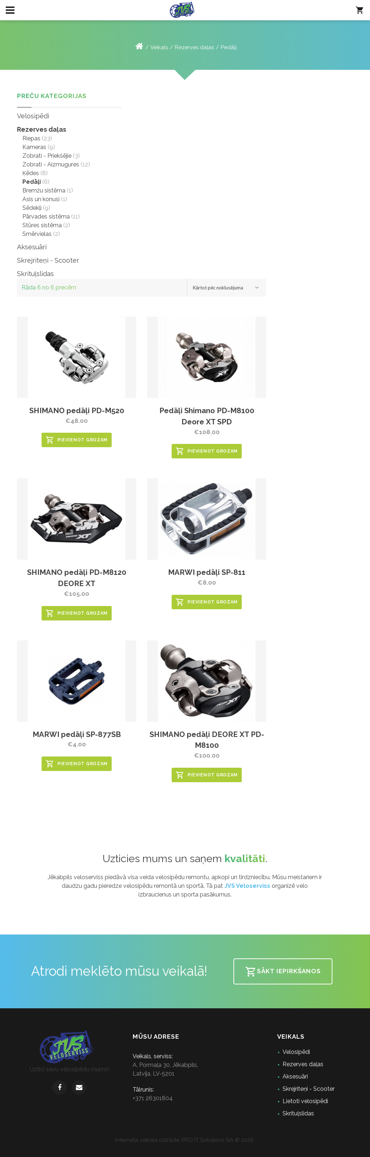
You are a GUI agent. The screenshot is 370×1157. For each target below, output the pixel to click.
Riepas (31, 138)
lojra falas (213, 1144)
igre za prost (218, 1144)
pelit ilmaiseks (180, 1144)
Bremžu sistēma (43, 190)
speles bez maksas (206, 1144)
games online (148, 1144)
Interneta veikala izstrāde (147, 1140)
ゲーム (225, 1144)
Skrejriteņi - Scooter (48, 260)
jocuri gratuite (192, 1144)
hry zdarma (190, 1144)
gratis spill (170, 1144)
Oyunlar (224, 1144)
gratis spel (172, 1144)
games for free (145, 1144)
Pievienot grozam (77, 440)
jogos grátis (157, 1144)
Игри (222, 1144)
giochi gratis (168, 1144)
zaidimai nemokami (210, 1144)
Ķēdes (30, 173)
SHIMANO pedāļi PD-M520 (76, 410)
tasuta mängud (203, 1144)
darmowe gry (187, 1144)
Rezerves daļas (194, 47)
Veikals (159, 47)
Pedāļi (229, 47)
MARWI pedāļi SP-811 (206, 572)
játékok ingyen (196, 1144)
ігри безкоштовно (184, 1144)
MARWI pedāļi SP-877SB (77, 734)
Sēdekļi (32, 207)
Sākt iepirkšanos (283, 972)
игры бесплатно (154, 1144)
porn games (176, 1144)
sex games (151, 1144)
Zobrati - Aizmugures (50, 164)
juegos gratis (159, 1144)
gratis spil (174, 1144)
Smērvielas (37, 233)
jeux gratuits (166, 1144)
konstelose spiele (163, 1144)
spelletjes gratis (199, 1144)
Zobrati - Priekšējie (47, 155)
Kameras (34, 147)
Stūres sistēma (42, 225)
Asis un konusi (41, 199)
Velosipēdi (33, 116)
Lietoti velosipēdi (305, 1101)
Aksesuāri (32, 247)
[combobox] (226, 288)
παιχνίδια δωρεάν (216, 1144)
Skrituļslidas (35, 273)
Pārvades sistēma (46, 216)
